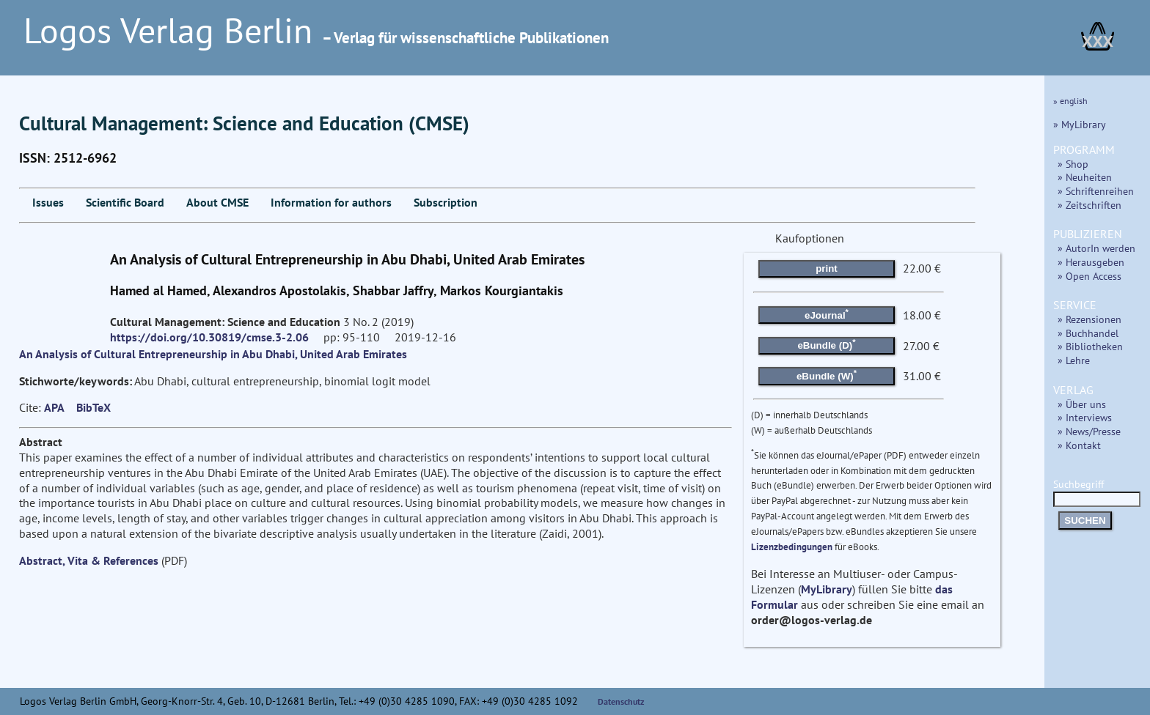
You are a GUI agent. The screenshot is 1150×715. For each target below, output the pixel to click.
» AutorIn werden (1096, 248)
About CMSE (217, 202)
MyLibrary (826, 589)
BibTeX (93, 407)
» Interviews (1085, 417)
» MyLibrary (1079, 124)
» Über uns (1082, 404)
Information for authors (331, 202)
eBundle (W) (826, 375)
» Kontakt (1079, 445)
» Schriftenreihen (1096, 191)
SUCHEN (1084, 520)
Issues (48, 202)
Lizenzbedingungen (791, 547)
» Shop (1073, 164)
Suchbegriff (1096, 491)
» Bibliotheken (1090, 346)
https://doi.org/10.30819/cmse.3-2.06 (209, 337)
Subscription (445, 202)
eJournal (827, 313)
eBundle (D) (826, 344)
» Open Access (1089, 276)
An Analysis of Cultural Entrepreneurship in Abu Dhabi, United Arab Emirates (213, 354)
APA (54, 407)
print (827, 268)
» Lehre (1074, 360)
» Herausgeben (1091, 262)
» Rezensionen (1089, 319)
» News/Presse (1089, 431)
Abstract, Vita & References (88, 560)
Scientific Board (125, 202)
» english (1070, 100)
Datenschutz (621, 701)
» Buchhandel (1088, 333)
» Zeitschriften (1089, 205)
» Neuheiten (1085, 177)
